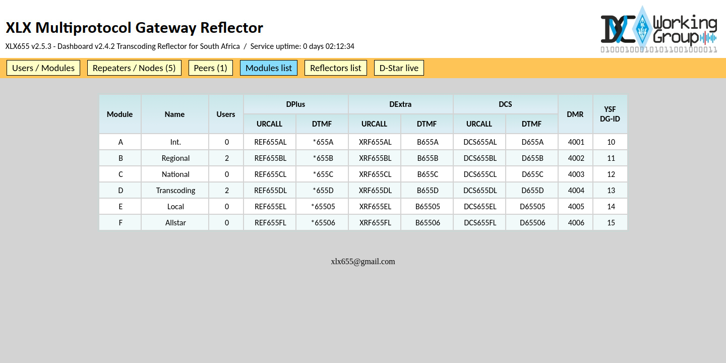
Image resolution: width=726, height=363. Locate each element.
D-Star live (399, 68)
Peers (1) (210, 68)
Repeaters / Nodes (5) (134, 68)
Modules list (269, 68)
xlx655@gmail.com (363, 261)
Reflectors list (335, 68)
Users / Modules (43, 68)
